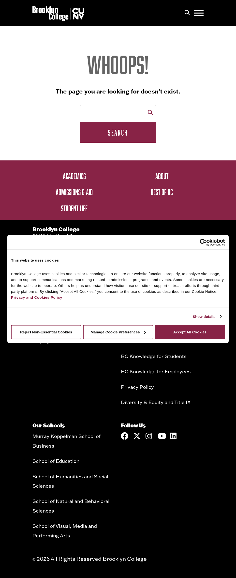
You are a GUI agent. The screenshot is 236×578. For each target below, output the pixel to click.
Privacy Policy (137, 387)
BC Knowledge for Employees (156, 371)
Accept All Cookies (189, 332)
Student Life (74, 208)
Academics (74, 176)
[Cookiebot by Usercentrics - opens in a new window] (203, 242)
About (161, 176)
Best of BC (162, 191)
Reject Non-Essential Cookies (46, 332)
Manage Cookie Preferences (118, 332)
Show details (204, 316)
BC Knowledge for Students (154, 356)
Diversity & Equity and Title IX (156, 402)
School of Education (55, 461)
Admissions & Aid (74, 191)
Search (118, 132)
